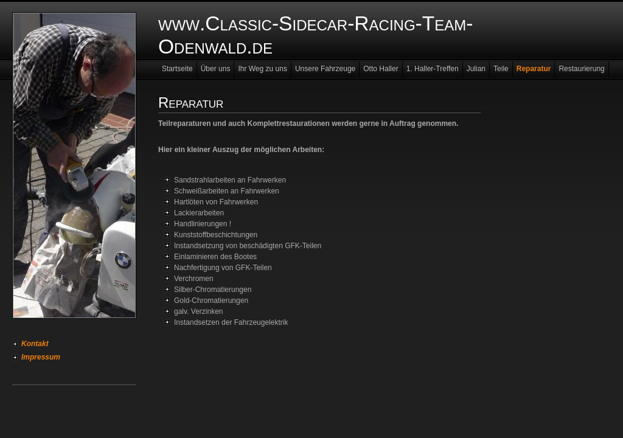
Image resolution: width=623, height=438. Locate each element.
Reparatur (534, 68)
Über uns (216, 68)
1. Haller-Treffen (432, 68)
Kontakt (35, 343)
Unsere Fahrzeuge (325, 68)
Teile (501, 68)
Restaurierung (581, 68)
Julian (476, 68)
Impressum (40, 357)
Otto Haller (380, 68)
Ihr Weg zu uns (262, 68)
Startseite (177, 68)
